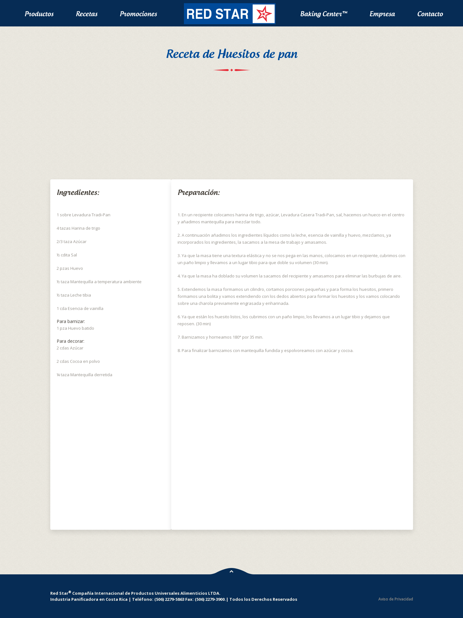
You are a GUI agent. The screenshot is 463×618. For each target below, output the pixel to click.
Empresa (382, 14)
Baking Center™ (323, 14)
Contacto (430, 14)
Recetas (86, 14)
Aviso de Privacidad (395, 599)
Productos (39, 14)
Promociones (138, 14)
